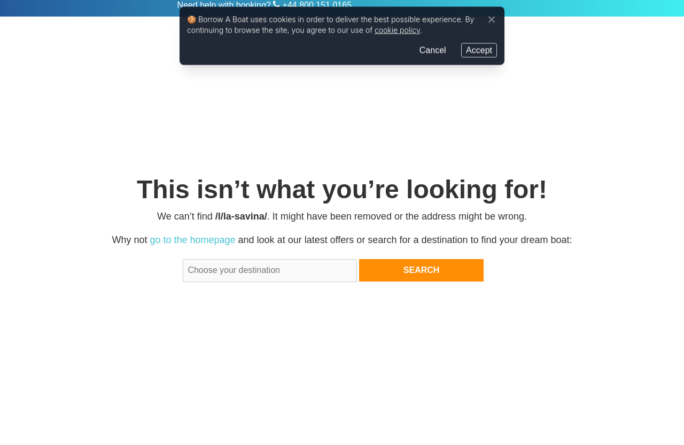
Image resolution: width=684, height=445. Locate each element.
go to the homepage (192, 240)
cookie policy (397, 30)
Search (421, 270)
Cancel (432, 49)
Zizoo (134, 9)
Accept (479, 49)
